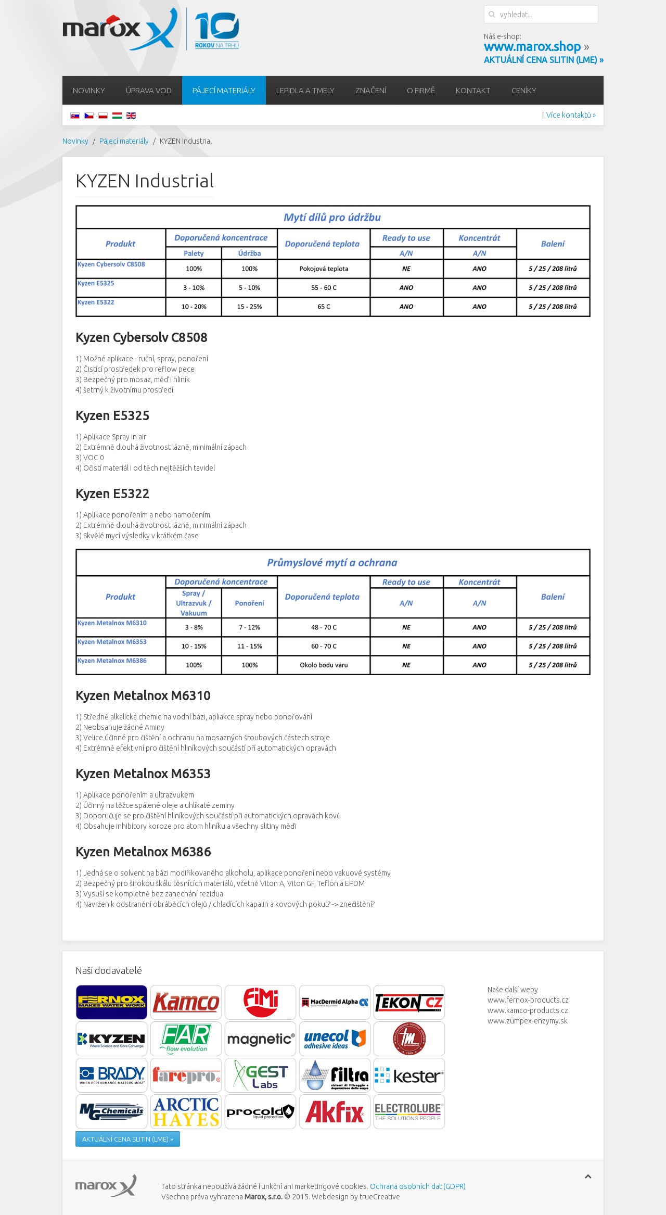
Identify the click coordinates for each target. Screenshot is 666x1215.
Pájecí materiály (224, 90)
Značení (370, 90)
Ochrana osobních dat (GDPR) (418, 1186)
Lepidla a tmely (305, 90)
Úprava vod (149, 90)
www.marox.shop (532, 47)
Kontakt (473, 90)
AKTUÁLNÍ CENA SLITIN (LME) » (127, 1139)
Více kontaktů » (571, 115)
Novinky (89, 90)
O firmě (421, 90)
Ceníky (523, 90)
